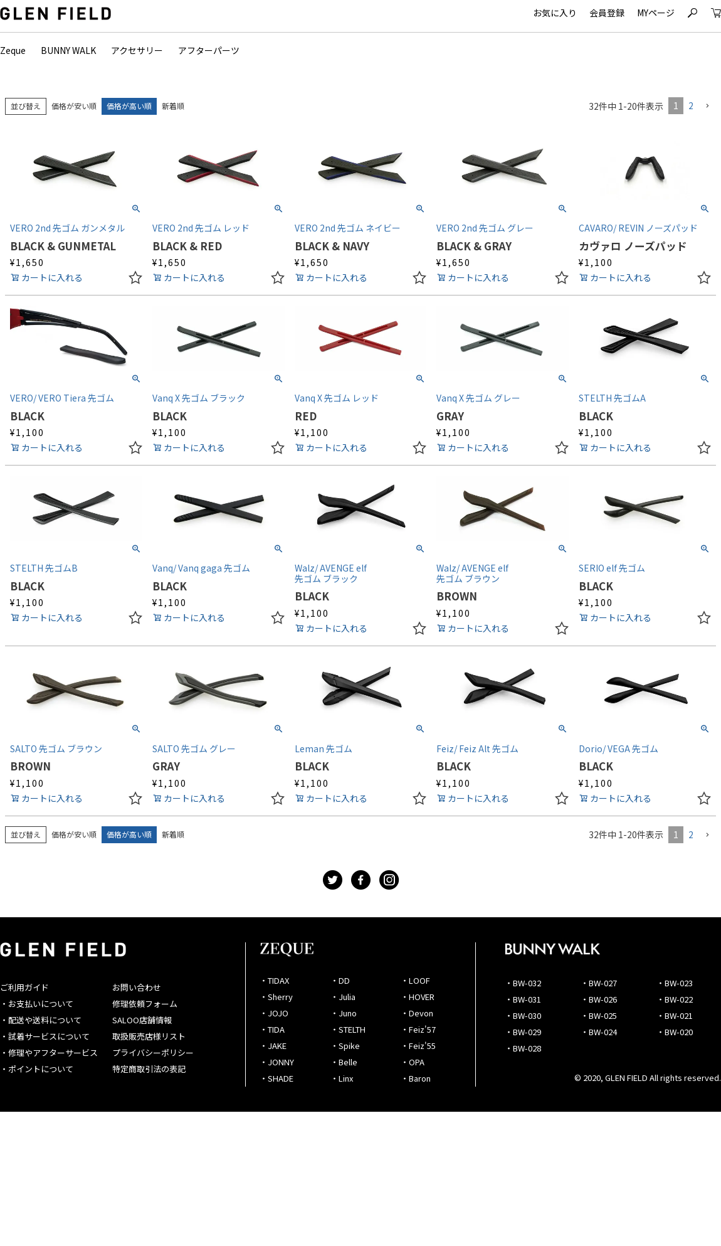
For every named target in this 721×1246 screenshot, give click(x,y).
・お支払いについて (36, 1003)
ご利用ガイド (24, 987)
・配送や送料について (41, 1020)
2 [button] (690, 105)
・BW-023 (674, 983)
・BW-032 (523, 983)
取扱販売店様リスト (149, 1036)
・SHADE (276, 1078)
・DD (340, 980)
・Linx (341, 1078)
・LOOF (415, 980)
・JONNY (277, 1062)
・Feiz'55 (418, 1046)
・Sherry (276, 997)
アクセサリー (137, 50)
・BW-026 (599, 999)
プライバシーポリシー (153, 1052)
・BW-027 (599, 983)
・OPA (412, 1062)
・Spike (345, 1046)
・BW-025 (599, 1015)
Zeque (13, 50)
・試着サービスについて (45, 1036)
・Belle (343, 1062)
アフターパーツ (208, 50)
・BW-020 (674, 1032)
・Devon (417, 1013)
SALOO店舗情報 (142, 1020)
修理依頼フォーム (144, 1003)
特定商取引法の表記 (149, 1069)
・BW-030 (523, 1015)
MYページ (656, 12)
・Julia (342, 997)
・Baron (416, 1078)
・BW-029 (523, 1032)
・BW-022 (674, 999)
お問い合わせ (136, 987)
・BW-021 (674, 1015)
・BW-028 (523, 1048)
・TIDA (272, 1029)
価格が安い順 (74, 105)
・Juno (343, 1013)
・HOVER (417, 997)
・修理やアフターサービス (49, 1052)
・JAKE (273, 1046)
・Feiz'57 (418, 1029)
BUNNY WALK (68, 50)
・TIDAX (274, 980)
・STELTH (348, 1029)
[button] (707, 106)
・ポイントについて (36, 1069)
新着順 (173, 105)
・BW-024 (599, 1032)
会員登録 (606, 12)
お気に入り (555, 12)
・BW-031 (523, 999)
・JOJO (274, 1013)
